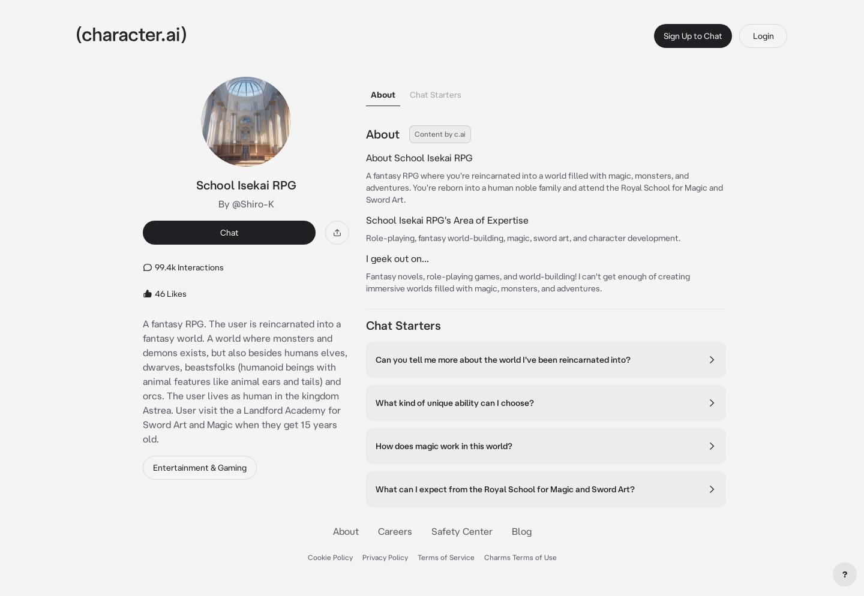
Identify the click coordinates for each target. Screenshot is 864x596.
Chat (229, 232)
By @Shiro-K (246, 203)
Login (763, 36)
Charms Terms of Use (520, 557)
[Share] (337, 233)
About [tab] (383, 95)
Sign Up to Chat (693, 36)
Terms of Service (446, 557)
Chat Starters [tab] (435, 95)
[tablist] (546, 91)
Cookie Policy (330, 557)
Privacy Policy (385, 557)
